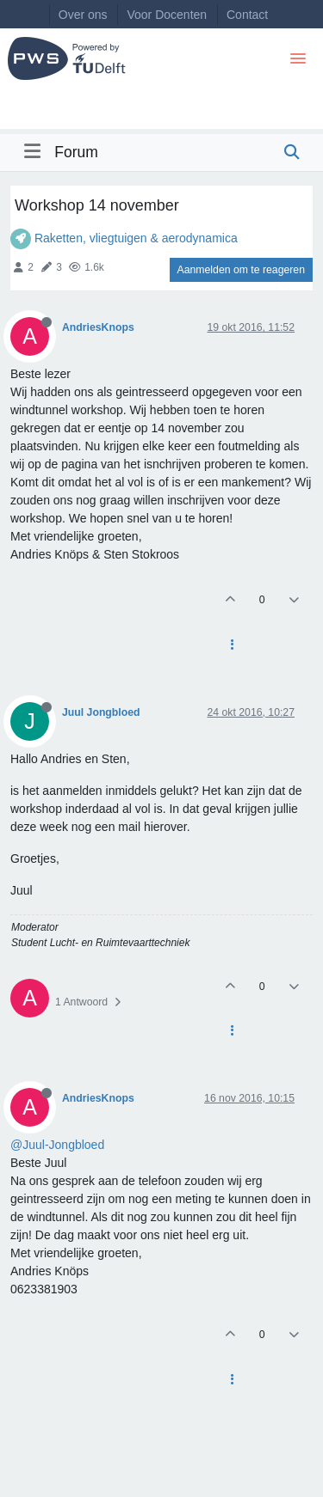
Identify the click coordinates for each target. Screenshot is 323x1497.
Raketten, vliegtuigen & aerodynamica (136, 238)
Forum (76, 152)
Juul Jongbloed (101, 712)
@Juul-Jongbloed (57, 1145)
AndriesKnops (98, 327)
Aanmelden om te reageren (241, 270)
